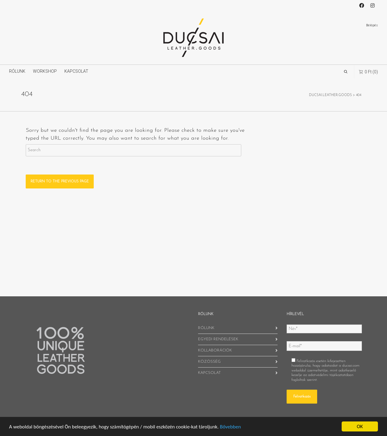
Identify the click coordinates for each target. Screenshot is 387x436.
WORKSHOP (45, 71)
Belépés (372, 25)
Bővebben (230, 427)
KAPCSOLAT (76, 71)
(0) (368, 71)
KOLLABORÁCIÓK (215, 350)
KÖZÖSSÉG (209, 362)
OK (360, 426)
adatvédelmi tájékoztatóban (330, 375)
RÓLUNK (17, 71)
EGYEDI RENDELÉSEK (218, 339)
